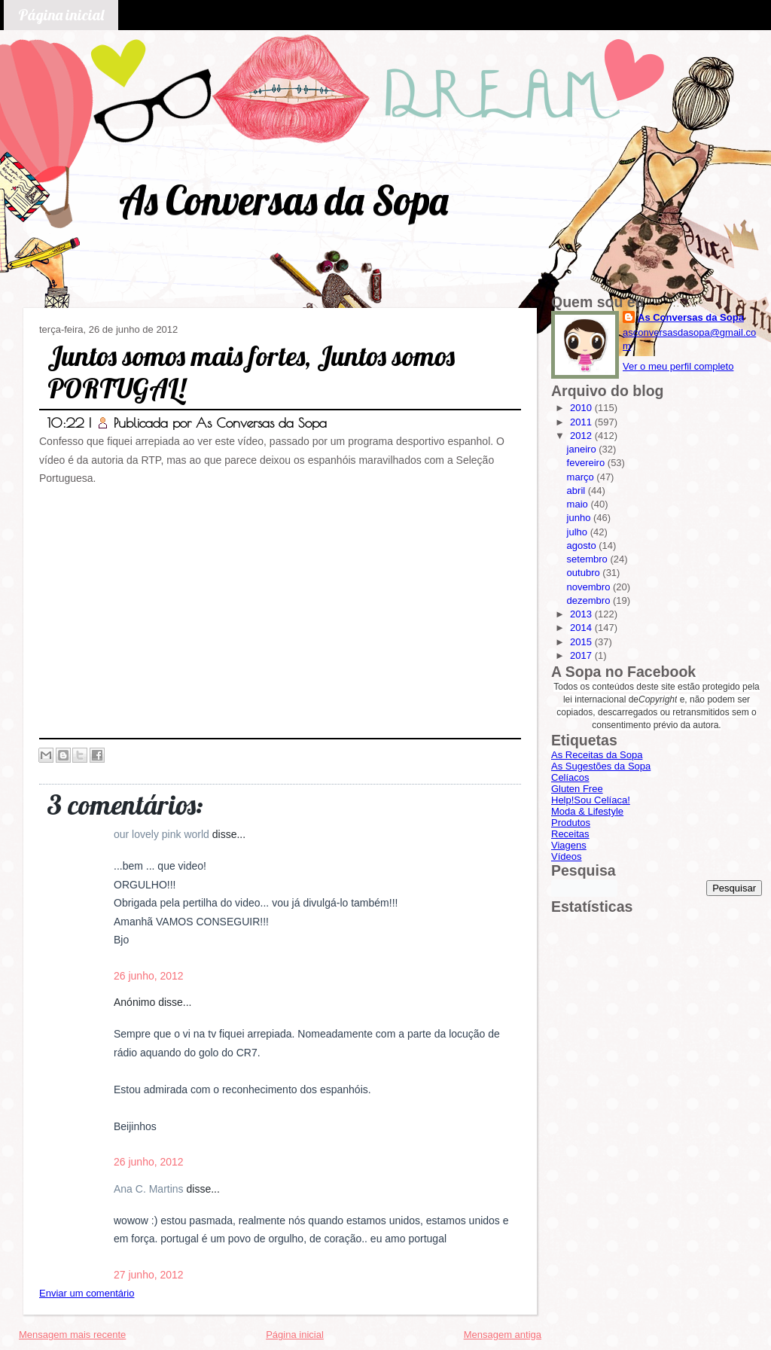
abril (577, 490)
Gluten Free (577, 788)
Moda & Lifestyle (587, 811)
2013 (582, 614)
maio (579, 504)
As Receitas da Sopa (596, 754)
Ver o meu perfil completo (678, 366)
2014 (582, 627)
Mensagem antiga (502, 1334)
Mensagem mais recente (72, 1334)
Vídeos (566, 856)
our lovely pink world (163, 834)
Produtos (570, 822)
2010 (582, 407)
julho (578, 532)
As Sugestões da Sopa (601, 766)
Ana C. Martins (150, 1189)
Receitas (570, 834)
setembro (589, 559)
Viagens (569, 845)
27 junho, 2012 (149, 1275)
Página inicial (61, 14)
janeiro (583, 449)
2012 (582, 435)
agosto (583, 545)
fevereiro (587, 462)
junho (580, 517)
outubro (585, 572)
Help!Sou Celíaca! (590, 800)
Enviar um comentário (86, 1293)
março (582, 477)
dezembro (590, 600)
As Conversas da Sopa (283, 199)
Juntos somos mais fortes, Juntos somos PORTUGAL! (251, 372)
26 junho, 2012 (149, 976)
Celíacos (570, 777)
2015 (582, 642)
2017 (582, 655)
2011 (582, 422)
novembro (590, 587)
